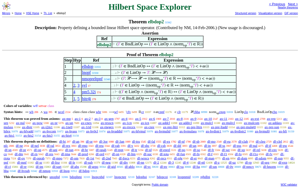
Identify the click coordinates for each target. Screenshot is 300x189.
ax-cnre (149, 127)
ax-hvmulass (188, 131)
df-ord (100, 154)
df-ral (50, 146)
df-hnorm (269, 167)
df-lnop (65, 171)
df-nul (253, 146)
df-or (89, 141)
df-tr (134, 150)
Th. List (48, 13)
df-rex (66, 146)
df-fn (196, 154)
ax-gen (109, 119)
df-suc (147, 154)
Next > (293, 4)
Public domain (160, 184)
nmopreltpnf (92, 79)
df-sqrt (56, 167)
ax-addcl (164, 123)
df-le (72, 162)
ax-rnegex (107, 127)
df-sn (8, 150)
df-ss (222, 146)
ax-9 (193, 119)
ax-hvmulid (163, 131)
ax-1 (78, 119)
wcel (61, 112)
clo (246, 112)
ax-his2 (28, 135)
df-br (84, 150)
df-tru (136, 141)
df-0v (229, 167)
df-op (37, 150)
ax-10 (208, 119)
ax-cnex (86, 123)
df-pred (83, 154)
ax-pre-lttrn (194, 127)
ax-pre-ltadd (219, 127)
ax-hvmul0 (262, 131)
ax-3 (97, 119)
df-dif (177, 146)
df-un (192, 146)
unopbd (54, 177)
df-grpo (93, 167)
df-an (75, 141)
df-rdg (178, 158)
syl (84, 85)
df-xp (241, 150)
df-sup (278, 158)
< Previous (277, 4)
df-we (226, 150)
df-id (148, 150)
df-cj (7, 167)
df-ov (21, 158)
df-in (207, 146)
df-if (268, 146)
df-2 (156, 162)
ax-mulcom (251, 123)
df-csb (161, 146)
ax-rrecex (129, 127)
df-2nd (106, 158)
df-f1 (223, 154)
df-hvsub (24, 171)
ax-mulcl (207, 123)
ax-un (69, 123)
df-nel (35, 146)
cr (142, 112)
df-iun (69, 150)
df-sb (196, 141)
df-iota (164, 154)
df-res (49, 154)
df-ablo (130, 167)
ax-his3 (48, 135)
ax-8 (180, 119)
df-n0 (201, 162)
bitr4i (86, 98)
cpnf (162, 112)
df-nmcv (248, 167)
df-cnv (272, 150)
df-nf (181, 141)
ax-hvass (71, 131)
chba (197, 112)
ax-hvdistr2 (238, 131)
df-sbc (145, 146)
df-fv (269, 154)
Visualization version (270, 13)
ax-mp (66, 119)
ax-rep (271, 119)
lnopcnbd (98, 177)
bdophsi (141, 177)
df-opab (101, 150)
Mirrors (6, 13)
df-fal (151, 141)
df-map (209, 158)
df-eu (226, 141)
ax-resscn (107, 123)
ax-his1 (9, 135)
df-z (217, 162)
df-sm (213, 167)
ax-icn (145, 123)
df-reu (99, 146)
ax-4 (124, 119)
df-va (180, 167)
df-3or (103, 141)
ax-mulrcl (228, 123)
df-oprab (39, 158)
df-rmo (82, 146)
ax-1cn (127, 123)
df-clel (277, 141)
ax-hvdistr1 (213, 131)
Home (18, 13)
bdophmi (76, 177)
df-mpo (57, 158)
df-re (23, 167)
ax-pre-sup (272, 127)
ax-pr (54, 123)
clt (179, 112)
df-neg (106, 162)
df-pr (22, 150)
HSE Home (32, 13)
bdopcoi (162, 177)
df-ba (196, 167)
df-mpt (118, 150)
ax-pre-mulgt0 (246, 127)
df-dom (242, 158)
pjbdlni (205, 177)
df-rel (256, 150)
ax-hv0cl (92, 131)
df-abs (75, 167)
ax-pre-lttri (170, 127)
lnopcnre (120, 177)
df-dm (19, 154)
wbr (98, 112)
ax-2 (87, 119)
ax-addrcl (185, 123)
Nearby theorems (288, 7)
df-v (130, 146)
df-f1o (254, 154)
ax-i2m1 (47, 127)
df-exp (282, 162)
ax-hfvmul (139, 131)
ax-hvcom (49, 131)
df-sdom (260, 158)
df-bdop (84, 171)
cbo (274, 112)
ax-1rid (86, 127)
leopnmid (184, 177)
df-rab (115, 146)
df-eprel (164, 150)
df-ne (19, 146)
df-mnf (21, 162)
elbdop (87, 66)
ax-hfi (283, 131)
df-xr (38, 162)
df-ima (65, 154)
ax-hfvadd (26, 131)
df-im (39, 167)
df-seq (265, 162)
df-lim (131, 154)
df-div (124, 162)
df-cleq (260, 141)
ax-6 (152, 119)
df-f (210, 154)
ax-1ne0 (66, 127)
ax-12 (239, 119)
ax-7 (166, 119)
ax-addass (275, 123)
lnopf (86, 72)
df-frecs (124, 158)
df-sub (88, 162)
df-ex (166, 141)
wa (45, 112)
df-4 (186, 162)
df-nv (163, 167)
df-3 (171, 162)
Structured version (245, 13)
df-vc (147, 167)
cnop (222, 112)
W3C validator (289, 184)
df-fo (238, 154)
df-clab (243, 141)
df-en (225, 158)
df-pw (283, 146)
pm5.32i (89, 92)
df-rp (248, 162)
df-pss (237, 146)
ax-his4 (66, 135)
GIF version (291, 13)
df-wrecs (143, 158)
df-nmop (45, 171)
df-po (181, 150)
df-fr (211, 150)
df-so (196, 150)
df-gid (111, 167)
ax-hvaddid (114, 131)
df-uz (232, 162)
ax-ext (255, 119)
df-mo (211, 141)
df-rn (34, 154)
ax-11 (223, 119)
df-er (193, 158)
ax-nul (20, 123)
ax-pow (37, 123)
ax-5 (138, 119)
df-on (115, 154)
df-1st (90, 158)
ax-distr (27, 127)
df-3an (119, 141)
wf (116, 112)
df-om (74, 158)
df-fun (181, 154)
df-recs (161, 158)
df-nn (140, 162)
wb (31, 112)
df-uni (53, 150)
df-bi (62, 141)
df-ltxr (55, 162)
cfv (129, 112)
